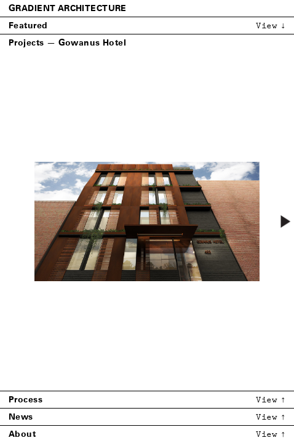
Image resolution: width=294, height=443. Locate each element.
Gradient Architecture (68, 8)
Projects (26, 43)
